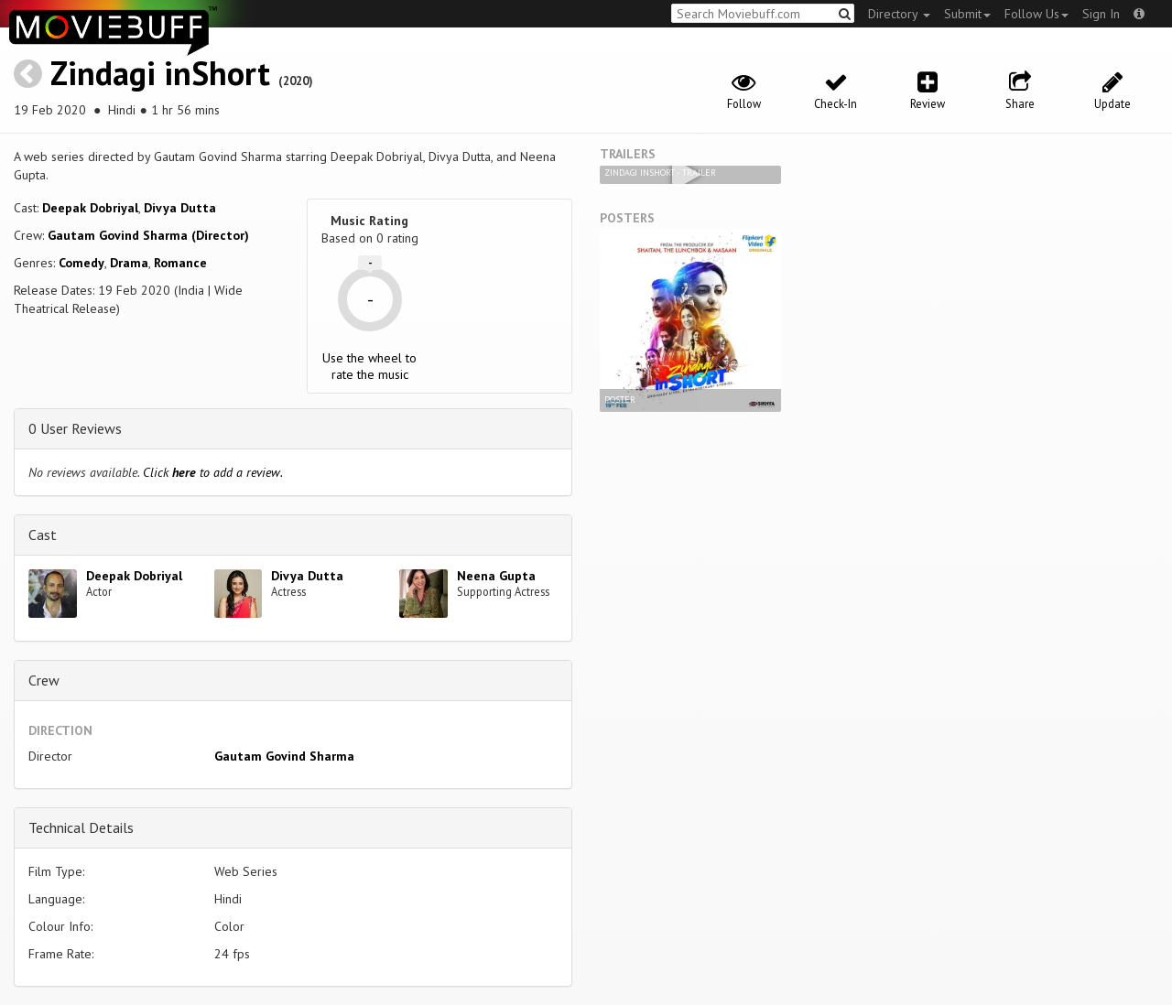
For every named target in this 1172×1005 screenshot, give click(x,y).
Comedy (81, 262)
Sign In (1101, 13)
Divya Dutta (180, 208)
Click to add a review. (213, 472)
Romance (180, 262)
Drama (129, 262)
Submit (967, 13)
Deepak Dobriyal (90, 208)
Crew (44, 680)
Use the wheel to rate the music (369, 366)
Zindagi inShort (160, 72)
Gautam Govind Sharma (284, 756)
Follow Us (1036, 13)
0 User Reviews (75, 428)
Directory (899, 13)
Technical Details (81, 827)
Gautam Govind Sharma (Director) (148, 235)
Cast (42, 534)
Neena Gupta (496, 575)
